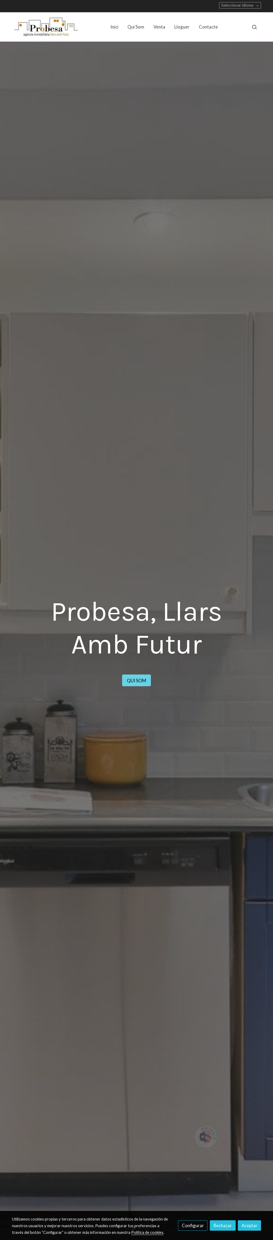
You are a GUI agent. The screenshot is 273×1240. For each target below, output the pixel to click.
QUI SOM (152, 680)
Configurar (193, 1225)
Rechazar (222, 1225)
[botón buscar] (254, 27)
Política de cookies (147, 1232)
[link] (46, 27)
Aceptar (250, 1225)
